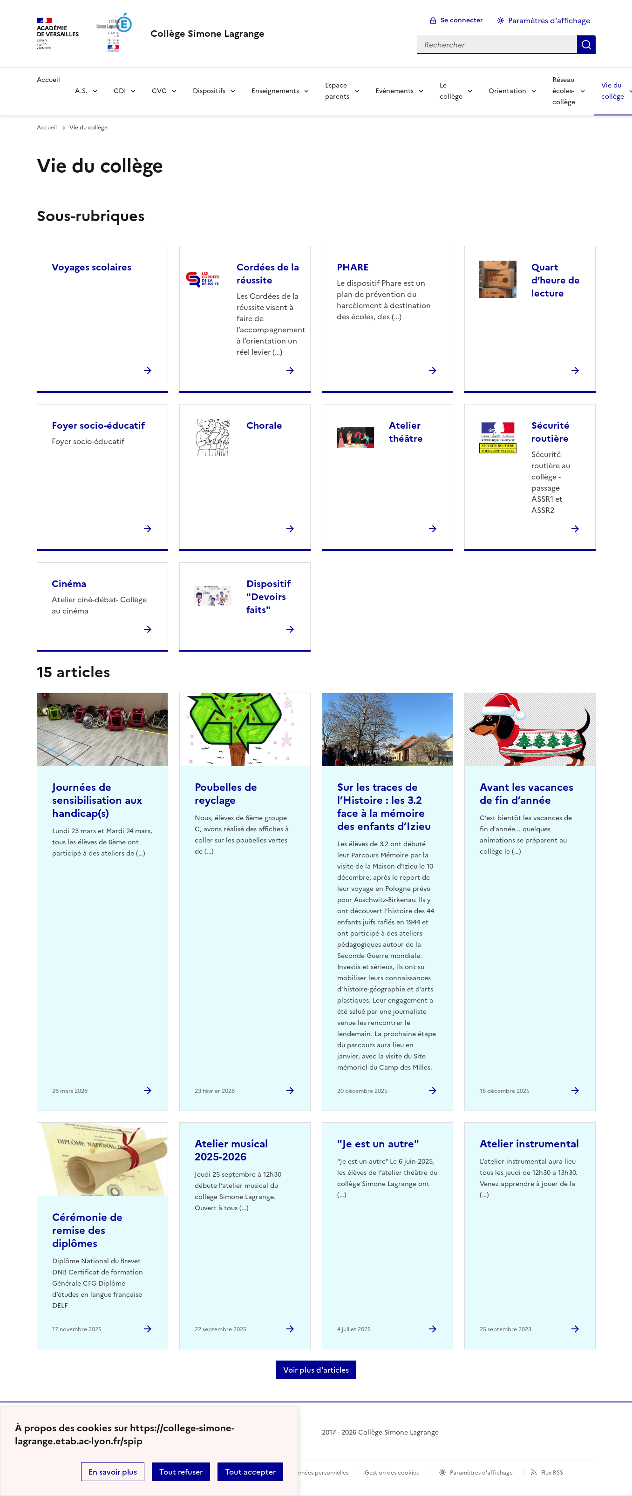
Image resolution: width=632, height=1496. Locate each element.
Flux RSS (552, 1473)
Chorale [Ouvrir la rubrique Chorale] (264, 425)
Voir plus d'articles (316, 1369)
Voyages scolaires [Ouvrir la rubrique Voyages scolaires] (91, 267)
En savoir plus (112, 1471)
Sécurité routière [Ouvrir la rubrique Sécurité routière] (550, 431)
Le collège (451, 91)
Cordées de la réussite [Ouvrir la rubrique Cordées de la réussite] (268, 273)
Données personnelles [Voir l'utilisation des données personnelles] (319, 1473)
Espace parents (337, 91)
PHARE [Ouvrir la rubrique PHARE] (353, 267)
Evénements (394, 91)
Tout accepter (250, 1471)
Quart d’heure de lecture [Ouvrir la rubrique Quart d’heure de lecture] (555, 280)
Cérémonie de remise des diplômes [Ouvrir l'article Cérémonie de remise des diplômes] (87, 1230)
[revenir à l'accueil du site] (207, 33)
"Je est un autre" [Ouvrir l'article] (378, 1144)
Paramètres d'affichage (481, 1473)
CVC (159, 91)
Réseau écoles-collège (563, 91)
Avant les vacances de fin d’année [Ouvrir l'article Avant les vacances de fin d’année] (526, 794)
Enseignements (275, 91)
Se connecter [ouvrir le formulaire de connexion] (462, 20)
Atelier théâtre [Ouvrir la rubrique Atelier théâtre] (406, 431)
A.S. (81, 91)
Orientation (507, 91)
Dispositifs (209, 91)
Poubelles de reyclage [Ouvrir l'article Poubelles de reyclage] (226, 794)
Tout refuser (181, 1471)
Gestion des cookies (392, 1473)
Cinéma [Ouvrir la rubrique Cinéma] (69, 584)
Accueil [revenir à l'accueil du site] (47, 127)
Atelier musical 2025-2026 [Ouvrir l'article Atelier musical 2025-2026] (231, 1150)
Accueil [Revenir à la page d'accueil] (48, 80)
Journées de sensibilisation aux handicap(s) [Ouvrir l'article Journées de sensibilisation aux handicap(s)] (97, 800)
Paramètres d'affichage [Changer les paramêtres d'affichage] (549, 20)
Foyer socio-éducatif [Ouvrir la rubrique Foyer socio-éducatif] (98, 425)
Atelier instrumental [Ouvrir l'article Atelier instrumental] (529, 1144)
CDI (120, 91)
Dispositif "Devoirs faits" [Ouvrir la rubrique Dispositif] (268, 597)
